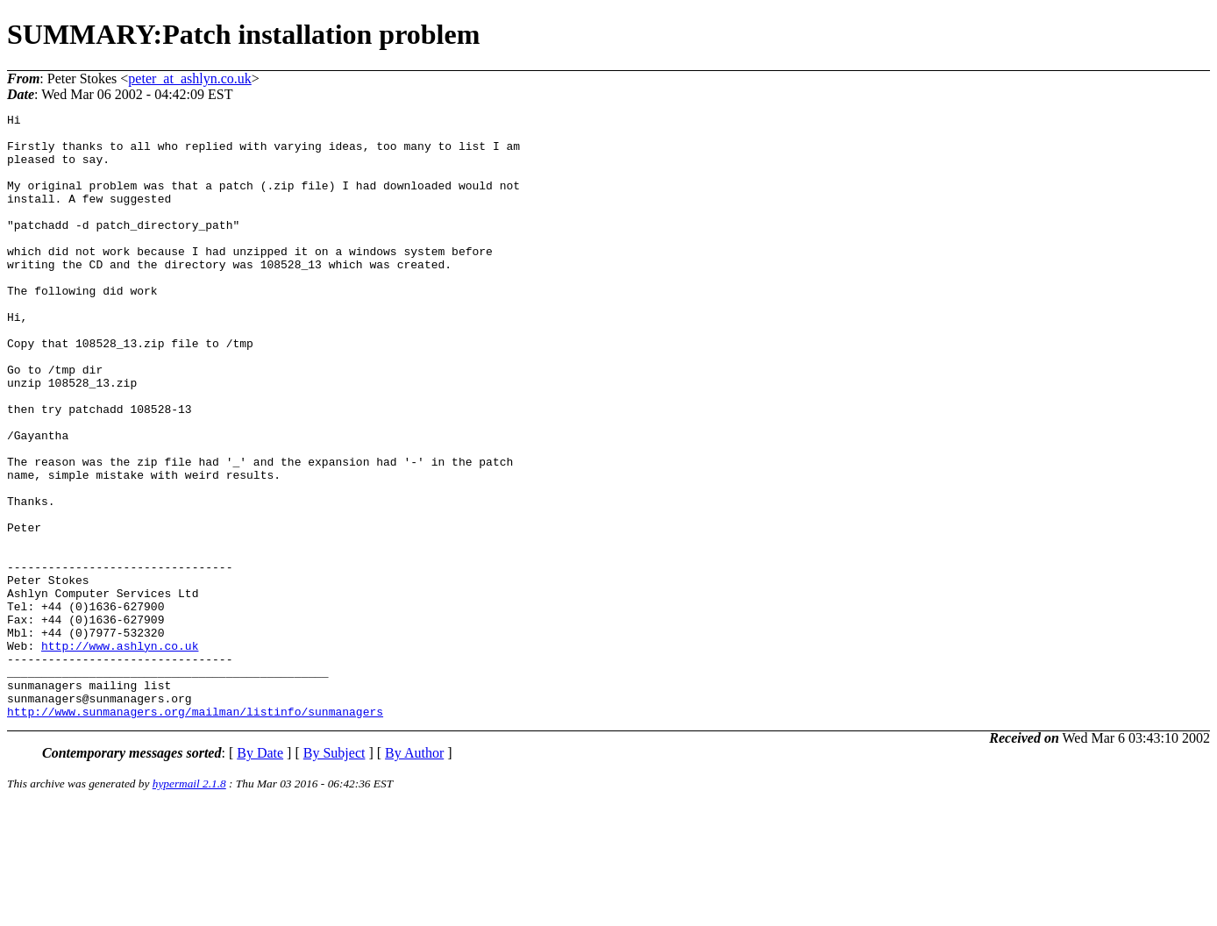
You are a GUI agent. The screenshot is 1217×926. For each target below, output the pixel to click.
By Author (414, 873)
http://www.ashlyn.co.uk (119, 753)
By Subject (334, 873)
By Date (260, 873)
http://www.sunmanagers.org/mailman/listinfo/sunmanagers (195, 832)
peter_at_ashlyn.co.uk (189, 78)
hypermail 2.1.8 (189, 904)
